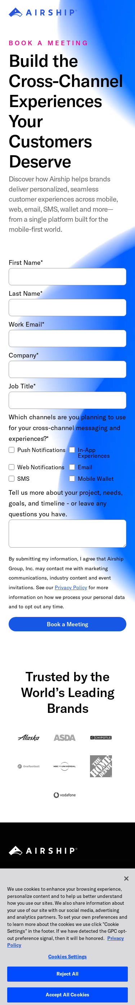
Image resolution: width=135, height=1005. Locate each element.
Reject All (67, 982)
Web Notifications (40, 467)
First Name (26, 262)
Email (85, 467)
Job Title (22, 386)
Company (24, 355)
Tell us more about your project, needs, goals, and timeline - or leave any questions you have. (66, 503)
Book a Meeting (67, 624)
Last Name (25, 293)
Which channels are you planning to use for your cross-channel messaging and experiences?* (67, 428)
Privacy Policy (71, 587)
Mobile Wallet (96, 478)
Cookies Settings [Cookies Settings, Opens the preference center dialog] (67, 964)
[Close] (126, 887)
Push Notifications (41, 450)
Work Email (26, 324)
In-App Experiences (94, 452)
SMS (23, 478)
